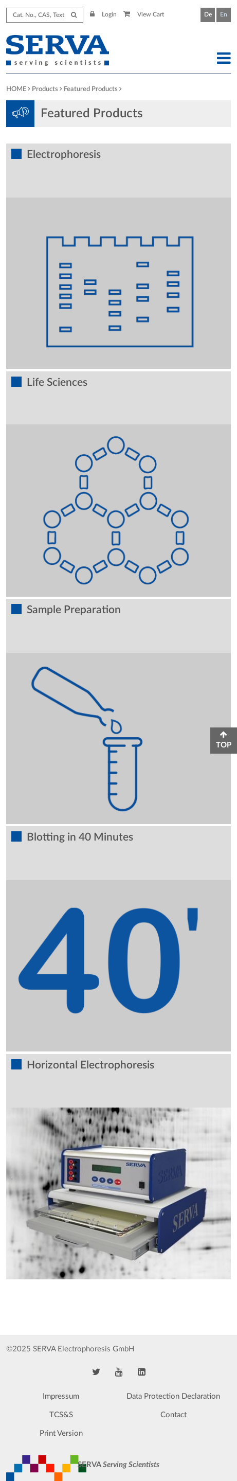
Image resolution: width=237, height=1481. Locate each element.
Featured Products (91, 89)
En (223, 14)
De (208, 14)
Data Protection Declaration (173, 1396)
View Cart (143, 14)
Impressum (61, 1396)
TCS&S (61, 1415)
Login (103, 14)
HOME (16, 89)
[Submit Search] (74, 15)
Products (45, 89)
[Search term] (44, 15)
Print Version (61, 1433)
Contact (173, 1415)
